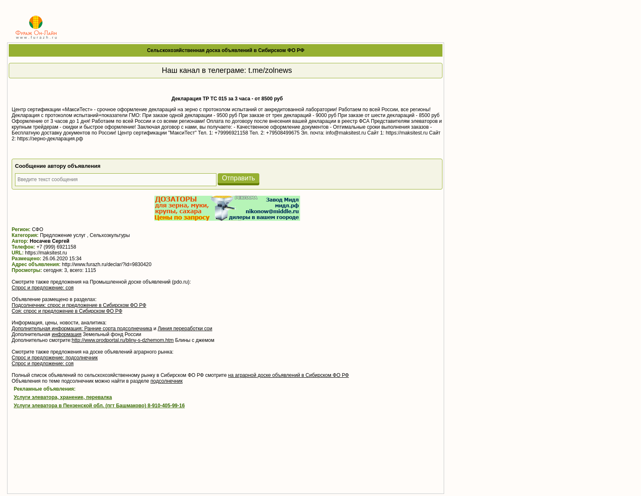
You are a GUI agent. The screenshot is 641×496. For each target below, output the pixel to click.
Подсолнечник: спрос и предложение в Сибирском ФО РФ (79, 305)
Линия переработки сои (185, 328)
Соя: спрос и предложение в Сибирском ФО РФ (67, 311)
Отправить (238, 178)
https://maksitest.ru (46, 253)
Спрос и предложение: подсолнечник (55, 358)
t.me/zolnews (270, 70)
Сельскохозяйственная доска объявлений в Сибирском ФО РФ (225, 50)
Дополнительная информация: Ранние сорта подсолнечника (82, 328)
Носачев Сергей (50, 241)
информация (67, 334)
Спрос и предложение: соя (43, 288)
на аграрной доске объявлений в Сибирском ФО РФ (288, 375)
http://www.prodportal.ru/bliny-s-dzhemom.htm (123, 340)
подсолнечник (167, 381)
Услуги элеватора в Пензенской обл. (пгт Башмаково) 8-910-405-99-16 (99, 406)
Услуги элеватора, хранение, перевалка (63, 397)
